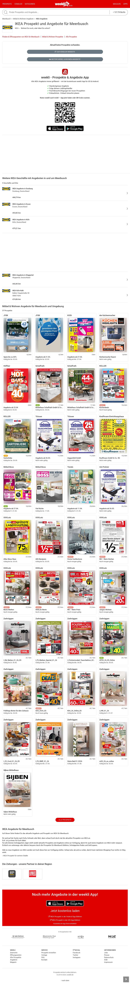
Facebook (76, 953)
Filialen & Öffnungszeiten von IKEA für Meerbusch (20, 37)
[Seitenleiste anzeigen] (126, 979)
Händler (18, 4)
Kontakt (44, 960)
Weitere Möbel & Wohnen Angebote (64, 59)
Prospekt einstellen (48, 953)
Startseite (13, 953)
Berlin (71, 6)
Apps (125, 4)
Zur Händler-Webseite (65, 52)
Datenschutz (108, 957)
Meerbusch (6, 19)
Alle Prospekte (71, 37)
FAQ (42, 957)
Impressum (108, 962)
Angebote (13, 960)
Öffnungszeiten (15, 955)
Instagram (76, 957)
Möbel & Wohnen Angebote (23, 19)
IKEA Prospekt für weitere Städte (15, 856)
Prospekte (7, 4)
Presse (106, 955)
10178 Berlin (119, 12)
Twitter (75, 955)
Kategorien (30, 4)
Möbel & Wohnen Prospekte (52, 37)
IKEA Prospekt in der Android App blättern (65, 917)
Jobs (106, 953)
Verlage (44, 955)
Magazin (117, 4)
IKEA (17, 28)
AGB (105, 960)
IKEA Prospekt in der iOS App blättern (65, 920)
